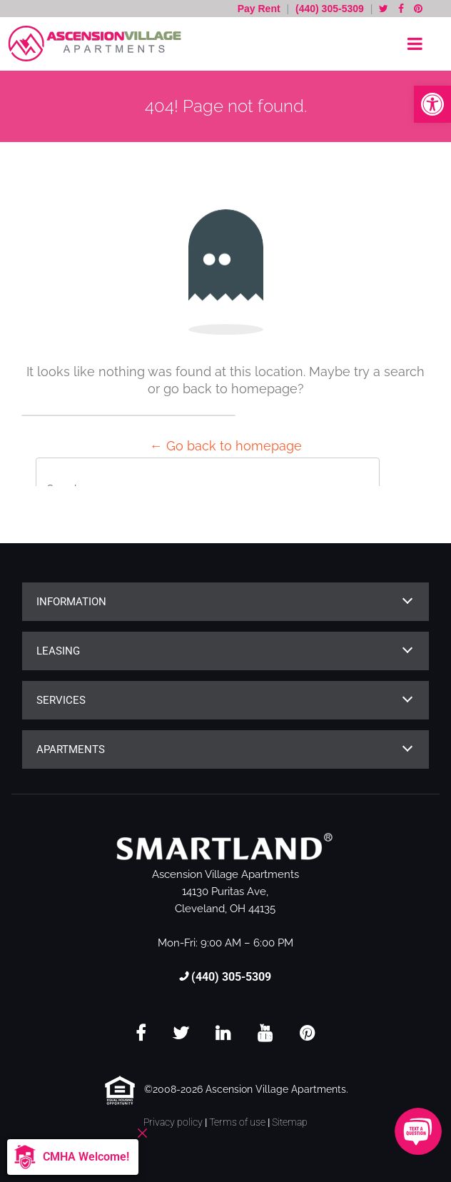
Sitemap (290, 1122)
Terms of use (237, 1122)
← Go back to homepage (226, 445)
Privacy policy (173, 1122)
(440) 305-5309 (329, 8)
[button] (432, 104)
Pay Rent (260, 8)
